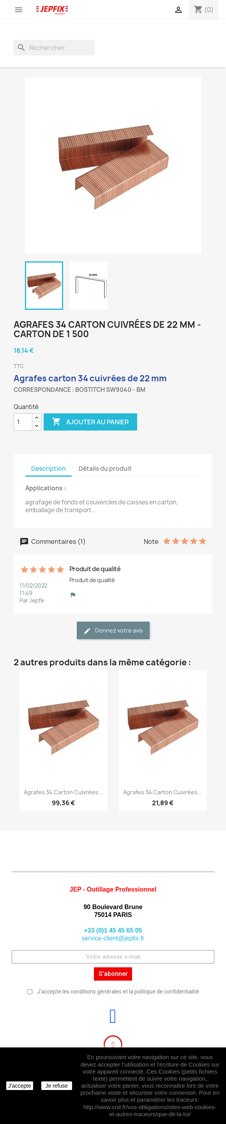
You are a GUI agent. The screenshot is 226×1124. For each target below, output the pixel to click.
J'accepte (19, 1086)
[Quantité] (23, 422)
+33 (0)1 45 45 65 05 (113, 930)
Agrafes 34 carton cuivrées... (63, 792)
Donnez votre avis (113, 631)
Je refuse (56, 1086)
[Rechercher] (54, 47)
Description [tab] (48, 469)
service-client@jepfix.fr (112, 938)
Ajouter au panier (90, 422)
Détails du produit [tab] (105, 469)
